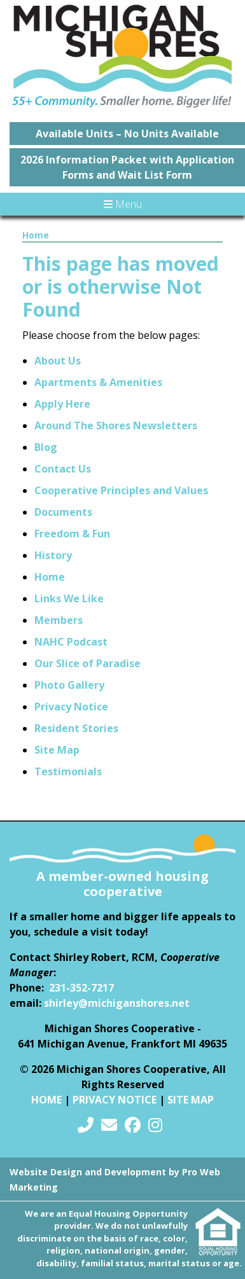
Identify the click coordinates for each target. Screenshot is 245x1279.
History (53, 555)
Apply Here (62, 404)
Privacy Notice (71, 707)
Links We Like (69, 598)
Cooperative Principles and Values (121, 490)
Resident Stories (76, 728)
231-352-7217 (81, 988)
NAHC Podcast (71, 642)
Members (58, 620)
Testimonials (68, 771)
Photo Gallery (69, 685)
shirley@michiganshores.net (117, 1003)
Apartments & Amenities (98, 382)
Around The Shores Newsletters (115, 425)
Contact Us (62, 469)
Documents (63, 512)
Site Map (57, 750)
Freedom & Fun (72, 534)
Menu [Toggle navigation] (123, 204)
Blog (45, 447)
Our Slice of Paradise (87, 663)
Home (35, 235)
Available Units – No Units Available (127, 134)
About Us (57, 361)
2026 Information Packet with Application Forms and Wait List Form (127, 167)
